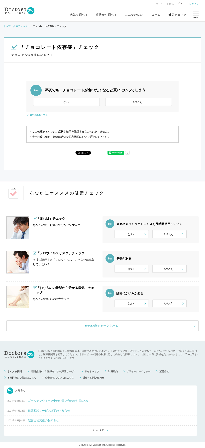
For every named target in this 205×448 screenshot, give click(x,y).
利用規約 (113, 371)
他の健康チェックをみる (101, 325)
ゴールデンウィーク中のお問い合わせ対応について (60, 400)
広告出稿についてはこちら (59, 377)
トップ (7, 26)
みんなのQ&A (134, 14)
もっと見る (98, 430)
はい (66, 102)
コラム (156, 14)
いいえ (137, 102)
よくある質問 (14, 371)
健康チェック (178, 14)
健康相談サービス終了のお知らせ (49, 410)
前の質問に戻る (38, 114)
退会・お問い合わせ (93, 377)
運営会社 (164, 371)
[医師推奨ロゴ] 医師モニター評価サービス (53, 371)
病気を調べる (79, 14)
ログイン (194, 3)
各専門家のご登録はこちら (21, 377)
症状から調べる (106, 14)
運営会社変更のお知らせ (43, 420)
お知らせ (16, 390)
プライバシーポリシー (139, 371)
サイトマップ (92, 371)
